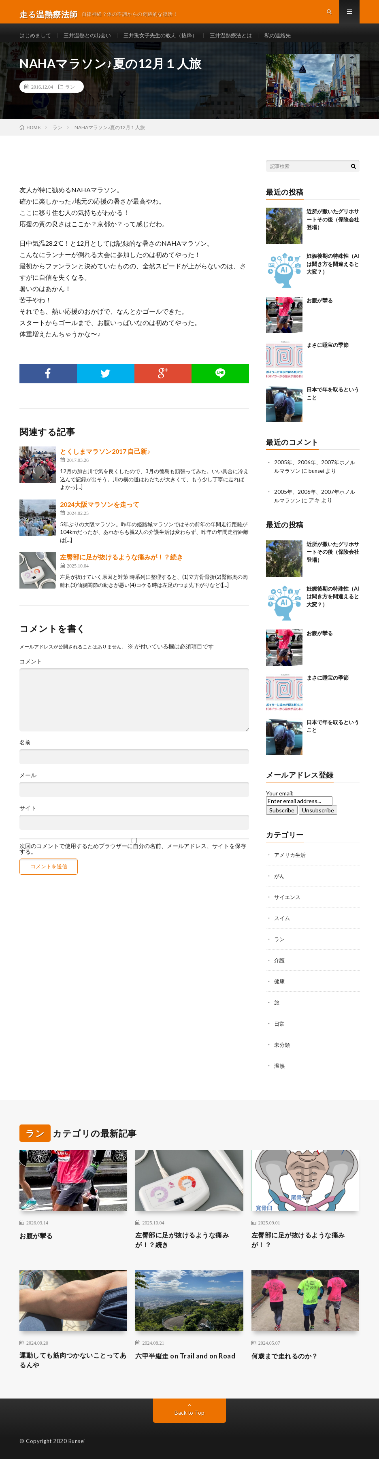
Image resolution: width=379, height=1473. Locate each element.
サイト (27, 818)
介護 (279, 970)
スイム (282, 928)
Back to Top (190, 1426)
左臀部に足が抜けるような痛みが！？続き (121, 567)
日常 (279, 1033)
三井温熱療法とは (244, 40)
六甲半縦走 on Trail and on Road (180, 1373)
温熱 (279, 1075)
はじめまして (36, 40)
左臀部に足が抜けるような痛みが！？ (303, 1250)
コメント (30, 672)
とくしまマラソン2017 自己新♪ (105, 461)
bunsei (319, 481)
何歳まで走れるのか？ (288, 1367)
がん (279, 885)
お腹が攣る (320, 311)
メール (27, 786)
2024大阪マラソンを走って (99, 514)
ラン (70, 97)
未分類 (282, 1054)
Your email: (280, 803)
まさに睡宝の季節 (328, 355)
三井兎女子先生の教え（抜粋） (169, 40)
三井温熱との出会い (91, 40)
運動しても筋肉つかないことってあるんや (71, 1373)
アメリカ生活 (291, 864)
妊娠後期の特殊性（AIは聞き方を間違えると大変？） (333, 274)
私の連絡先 (293, 40)
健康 (279, 991)
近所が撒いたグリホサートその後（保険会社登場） (333, 230)
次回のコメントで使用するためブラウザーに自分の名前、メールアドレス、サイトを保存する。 (132, 859)
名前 (25, 753)
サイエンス (288, 906)
